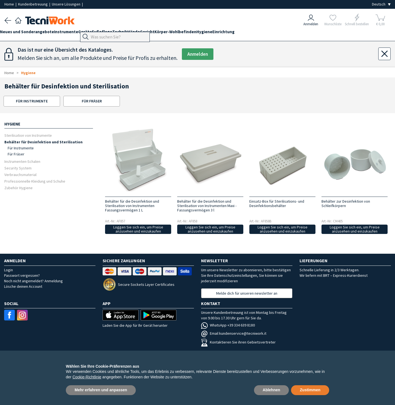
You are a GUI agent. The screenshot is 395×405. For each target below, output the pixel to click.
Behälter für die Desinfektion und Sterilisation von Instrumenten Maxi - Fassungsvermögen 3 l (206, 205)
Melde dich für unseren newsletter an (246, 293)
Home (9, 4)
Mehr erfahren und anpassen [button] (101, 390)
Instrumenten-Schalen (22, 161)
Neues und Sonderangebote (31, 33)
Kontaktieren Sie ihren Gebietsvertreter (238, 342)
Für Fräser (16, 154)
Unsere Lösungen (66, 4)
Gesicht (178, 33)
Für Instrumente (21, 148)
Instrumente (75, 33)
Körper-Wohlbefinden (211, 33)
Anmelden (199, 54)
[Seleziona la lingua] (381, 4)
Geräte (98, 33)
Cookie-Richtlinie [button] (86, 377)
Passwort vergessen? (22, 275)
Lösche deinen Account (23, 286)
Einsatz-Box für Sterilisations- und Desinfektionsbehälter (276, 203)
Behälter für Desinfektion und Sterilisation (43, 141)
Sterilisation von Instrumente (28, 135)
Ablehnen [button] (271, 390)
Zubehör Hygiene (18, 187)
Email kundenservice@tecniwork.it (233, 333)
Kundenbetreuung (33, 4)
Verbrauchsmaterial (20, 174)
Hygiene (244, 33)
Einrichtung (267, 33)
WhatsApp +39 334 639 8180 (228, 325)
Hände (160, 33)
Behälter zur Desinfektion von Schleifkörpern (345, 203)
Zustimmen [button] (310, 390)
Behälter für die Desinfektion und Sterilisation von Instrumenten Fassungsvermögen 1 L (132, 205)
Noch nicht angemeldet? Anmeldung (33, 280)
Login (8, 269)
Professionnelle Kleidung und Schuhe (34, 181)
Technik (141, 33)
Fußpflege (119, 33)
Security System (18, 168)
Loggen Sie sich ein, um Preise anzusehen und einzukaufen (138, 229)
